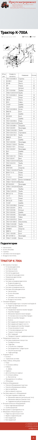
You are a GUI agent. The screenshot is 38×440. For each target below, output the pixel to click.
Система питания (11, 269)
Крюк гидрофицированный (15, 405)
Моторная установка (10, 265)
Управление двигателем (13, 277)
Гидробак (11, 344)
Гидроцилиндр (13, 352)
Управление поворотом (11, 338)
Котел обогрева (8, 249)
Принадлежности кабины (14, 379)
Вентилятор (12, 377)
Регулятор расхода (14, 350)
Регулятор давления (12, 273)
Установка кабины (12, 365)
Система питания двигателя (15, 275)
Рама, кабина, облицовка (11, 361)
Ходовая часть (8, 354)
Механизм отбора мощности (12, 411)
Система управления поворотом (17, 340)
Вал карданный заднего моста (18, 324)
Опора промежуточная (16, 328)
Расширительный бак (15, 285)
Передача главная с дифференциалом (21, 336)
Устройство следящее (15, 346)
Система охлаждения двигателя (16, 281)
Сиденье (8, 371)
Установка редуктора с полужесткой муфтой (21, 303)
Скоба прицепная (11, 407)
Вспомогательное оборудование (14, 403)
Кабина (8, 367)
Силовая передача (9, 301)
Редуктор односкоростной (15, 414)
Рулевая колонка (14, 342)
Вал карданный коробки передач (19, 326)
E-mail (32, 37)
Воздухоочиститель (9, 256)
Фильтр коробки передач (16, 318)
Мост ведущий (13, 334)
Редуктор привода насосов (17, 305)
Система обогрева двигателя (15, 289)
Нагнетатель (7, 247)
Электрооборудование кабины (16, 387)
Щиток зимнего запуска (14, 391)
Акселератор (10, 279)
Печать (25, 37)
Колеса (8, 356)
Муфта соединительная (13, 416)
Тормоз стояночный (15, 332)
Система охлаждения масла (15, 287)
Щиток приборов (11, 389)
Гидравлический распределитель (19, 401)
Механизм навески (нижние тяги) (19, 399)
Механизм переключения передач (19, 314)
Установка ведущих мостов (17, 330)
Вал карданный (11, 418)
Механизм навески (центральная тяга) (21, 397)
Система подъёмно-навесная (15, 395)
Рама (7, 363)
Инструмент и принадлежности (13, 409)
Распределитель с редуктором (18, 348)
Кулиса (10, 320)
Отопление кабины (12, 375)
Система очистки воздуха (11, 254)
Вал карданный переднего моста (19, 322)
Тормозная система (12, 358)
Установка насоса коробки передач (20, 316)
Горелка (6, 251)
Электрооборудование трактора (16, 385)
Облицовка (9, 381)
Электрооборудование (10, 383)
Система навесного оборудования (14, 393)
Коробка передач (11, 308)
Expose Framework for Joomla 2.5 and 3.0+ (19, 15)
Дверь (10, 369)
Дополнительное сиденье (14, 373)
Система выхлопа (11, 271)
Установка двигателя (13, 267)
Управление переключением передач (20, 310)
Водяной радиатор (14, 283)
